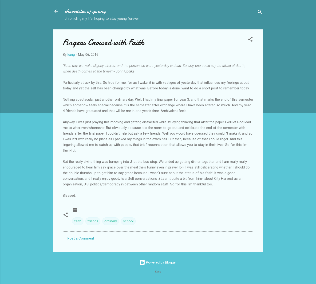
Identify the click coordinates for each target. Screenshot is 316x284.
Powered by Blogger (158, 262)
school (128, 221)
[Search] (260, 13)
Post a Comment (80, 238)
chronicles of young (85, 11)
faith (77, 221)
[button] (250, 40)
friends (92, 221)
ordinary (110, 221)
